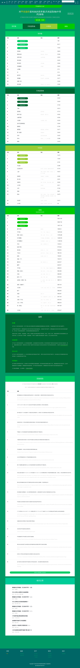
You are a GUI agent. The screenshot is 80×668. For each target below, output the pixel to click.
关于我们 (36, 653)
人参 (18, 171)
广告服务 (36, 657)
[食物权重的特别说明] (40, 212)
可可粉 (18, 232)
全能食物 (22, 2)
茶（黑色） (20, 305)
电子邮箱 (50, 653)
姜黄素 (18, 111)
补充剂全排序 (36, 2)
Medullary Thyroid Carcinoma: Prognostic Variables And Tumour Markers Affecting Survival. (34, 452)
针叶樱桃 (19, 238)
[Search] (68, 1)
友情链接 (63, 653)
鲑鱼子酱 (19, 247)
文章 (51, 2)
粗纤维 (18, 75)
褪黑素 (18, 129)
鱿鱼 (18, 256)
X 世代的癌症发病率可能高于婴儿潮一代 (22, 630)
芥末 (18, 244)
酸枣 (18, 265)
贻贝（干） (20, 277)
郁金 (18, 194)
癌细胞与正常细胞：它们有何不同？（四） (22, 587)
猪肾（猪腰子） (21, 284)
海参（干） (20, 259)
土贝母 (18, 185)
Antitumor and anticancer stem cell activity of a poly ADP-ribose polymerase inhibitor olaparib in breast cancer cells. (39, 467)
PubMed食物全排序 (64, 344)
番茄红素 (19, 54)
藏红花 (18, 262)
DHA (18, 138)
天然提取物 (31, 26)
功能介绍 (59, 2)
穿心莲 (18, 179)
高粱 (18, 293)
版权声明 (22, 655)
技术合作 (36, 655)
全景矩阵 (45, 2)
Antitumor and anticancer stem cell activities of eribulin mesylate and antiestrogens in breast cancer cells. (37, 434)
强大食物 (19, 2)
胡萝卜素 (19, 81)
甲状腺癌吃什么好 (40, 6)
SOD (18, 135)
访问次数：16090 (40, 20)
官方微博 (50, 655)
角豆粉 (18, 250)
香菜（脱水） (20, 235)
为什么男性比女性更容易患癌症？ (20, 601)
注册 (75, 2)
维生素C (19, 63)
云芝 (18, 188)
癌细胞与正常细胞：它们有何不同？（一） (22, 611)
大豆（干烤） (20, 302)
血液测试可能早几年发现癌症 (19, 620)
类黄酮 (18, 78)
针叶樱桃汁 (20, 241)
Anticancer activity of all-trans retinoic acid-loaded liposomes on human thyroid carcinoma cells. (35, 459)
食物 (7, 2)
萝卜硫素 (19, 132)
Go (63, 3)
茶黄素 (18, 51)
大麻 (18, 108)
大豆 (18, 296)
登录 (77, 2)
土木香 (18, 203)
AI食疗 (9, 2)
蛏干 (18, 290)
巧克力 (18, 253)
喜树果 (18, 176)
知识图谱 (48, 2)
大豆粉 (18, 287)
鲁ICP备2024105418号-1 (40, 665)
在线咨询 (50, 657)
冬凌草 (18, 200)
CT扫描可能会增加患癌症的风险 (20, 616)
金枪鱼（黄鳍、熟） (22, 280)
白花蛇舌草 (20, 168)
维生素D (19, 60)
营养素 (14, 26)
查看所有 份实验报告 (40, 572)
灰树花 (18, 182)
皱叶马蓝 (19, 114)
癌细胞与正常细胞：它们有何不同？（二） (22, 597)
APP (54, 1)
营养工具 (15, 2)
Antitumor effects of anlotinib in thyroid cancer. (26, 531)
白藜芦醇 (19, 117)
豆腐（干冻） (20, 299)
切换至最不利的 (70, 13)
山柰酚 (18, 69)
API (56, 1)
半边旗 (18, 165)
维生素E (19, 84)
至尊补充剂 (26, 2)
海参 (18, 191)
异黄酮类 (19, 66)
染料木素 (19, 57)
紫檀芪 (18, 126)
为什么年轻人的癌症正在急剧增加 (20, 592)
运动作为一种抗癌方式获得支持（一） (21, 625)
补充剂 (12, 2)
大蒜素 (18, 120)
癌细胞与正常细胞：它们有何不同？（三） (22, 606)
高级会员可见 (22, 41)
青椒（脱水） (20, 271)
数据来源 (22, 653)
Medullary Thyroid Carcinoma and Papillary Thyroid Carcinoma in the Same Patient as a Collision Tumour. (37, 539)
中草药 (48, 26)
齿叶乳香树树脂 (21, 123)
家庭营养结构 (31, 2)
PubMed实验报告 (29, 368)
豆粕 (18, 274)
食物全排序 (40, 2)
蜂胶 (18, 141)
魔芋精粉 (19, 229)
